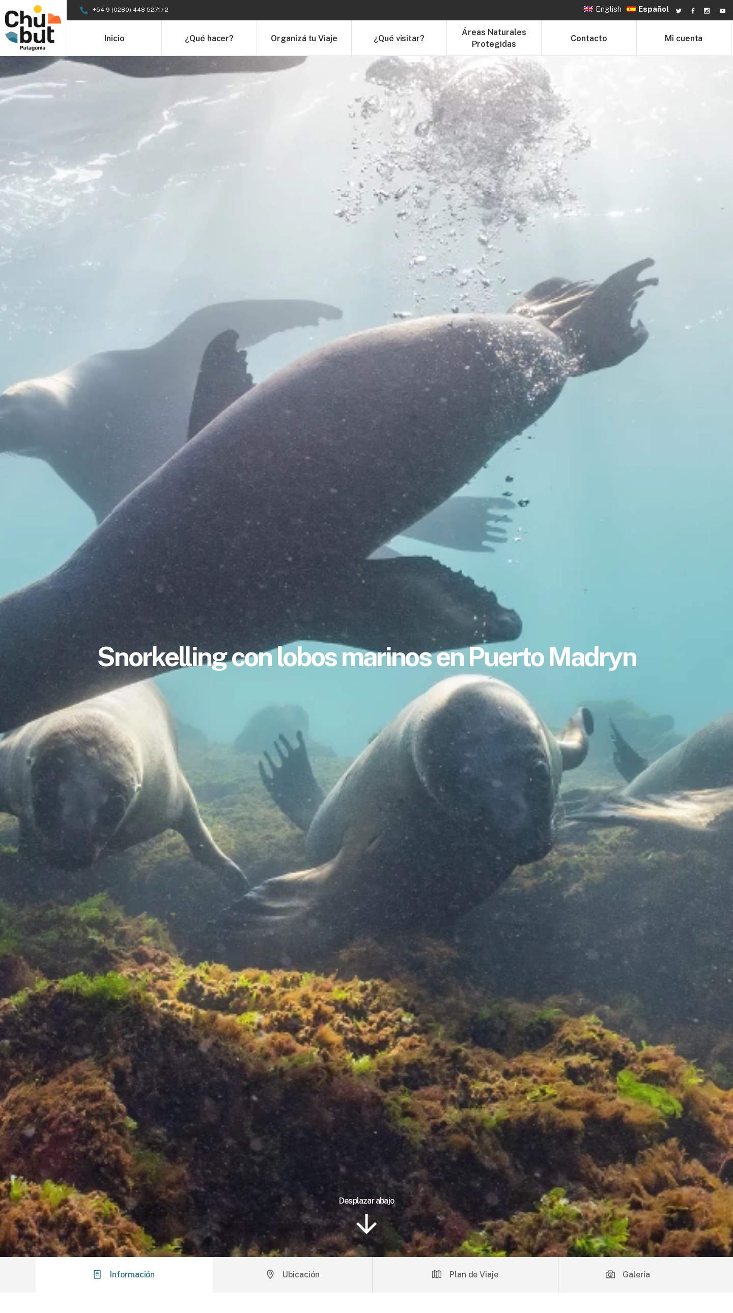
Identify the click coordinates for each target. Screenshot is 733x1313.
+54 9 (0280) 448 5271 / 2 (130, 9)
